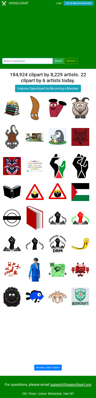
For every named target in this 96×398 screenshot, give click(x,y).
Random (71, 60)
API (72, 393)
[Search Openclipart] (27, 61)
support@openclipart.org (70, 384)
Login (59, 3)
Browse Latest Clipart (48, 367)
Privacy (33, 393)
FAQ (24, 393)
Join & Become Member (79, 3)
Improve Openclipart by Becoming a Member (48, 88)
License (42, 393)
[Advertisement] (48, 32)
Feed (66, 393)
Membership (55, 393)
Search (58, 60)
